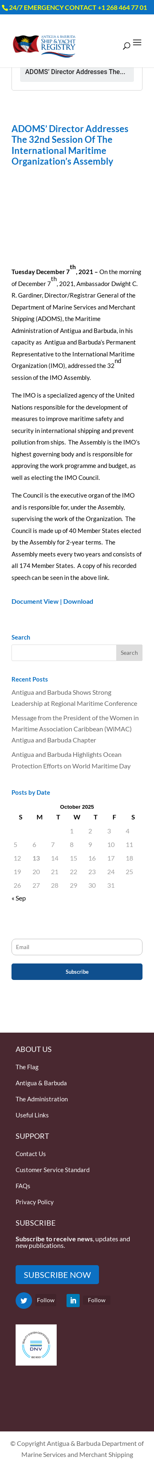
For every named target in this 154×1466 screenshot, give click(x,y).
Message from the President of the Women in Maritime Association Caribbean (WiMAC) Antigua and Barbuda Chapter (75, 729)
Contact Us (31, 1153)
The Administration (42, 1099)
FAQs (23, 1185)
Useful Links (32, 1115)
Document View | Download (52, 601)
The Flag (27, 1066)
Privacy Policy (35, 1201)
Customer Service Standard (53, 1169)
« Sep (18, 898)
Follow (46, 1299)
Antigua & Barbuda (41, 1083)
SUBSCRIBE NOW (57, 1275)
